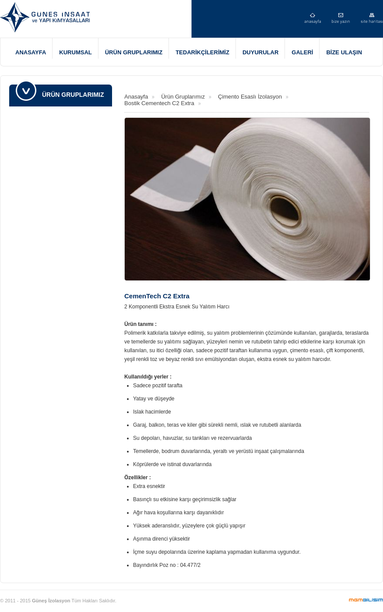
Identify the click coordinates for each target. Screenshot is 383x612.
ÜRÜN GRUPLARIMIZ (133, 52)
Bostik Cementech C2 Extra (159, 103)
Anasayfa (136, 96)
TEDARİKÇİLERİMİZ (202, 52)
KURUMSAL (75, 52)
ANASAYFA (30, 52)
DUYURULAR (260, 52)
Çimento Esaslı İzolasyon (250, 96)
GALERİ (302, 52)
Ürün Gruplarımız (183, 96)
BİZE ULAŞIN (344, 52)
